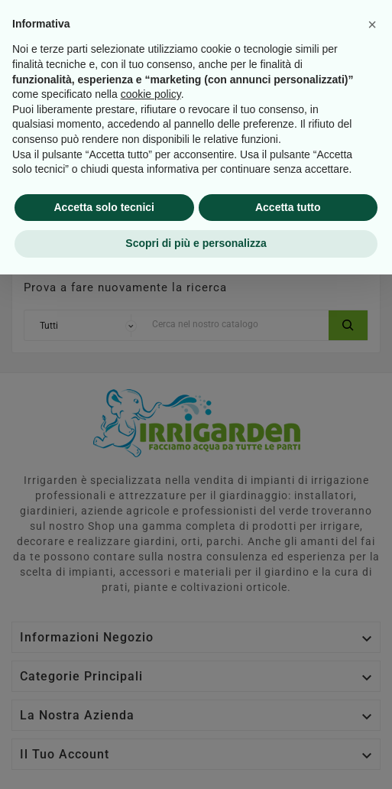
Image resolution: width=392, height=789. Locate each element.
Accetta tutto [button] (288, 722)
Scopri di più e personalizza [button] (195, 758)
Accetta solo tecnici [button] (104, 722)
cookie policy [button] (151, 608)
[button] (372, 539)
